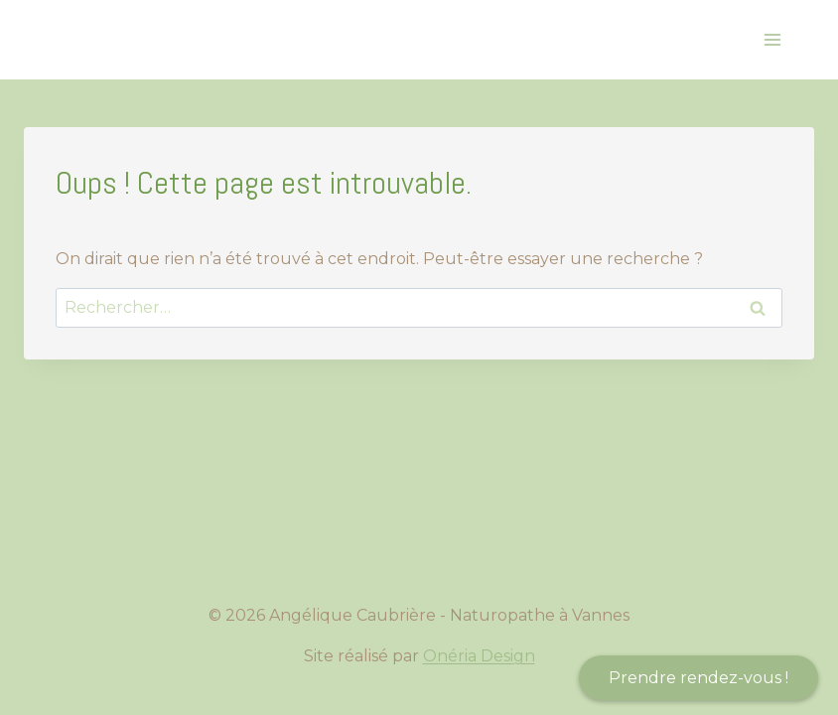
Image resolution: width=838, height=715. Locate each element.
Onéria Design (479, 655)
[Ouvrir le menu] (772, 39)
